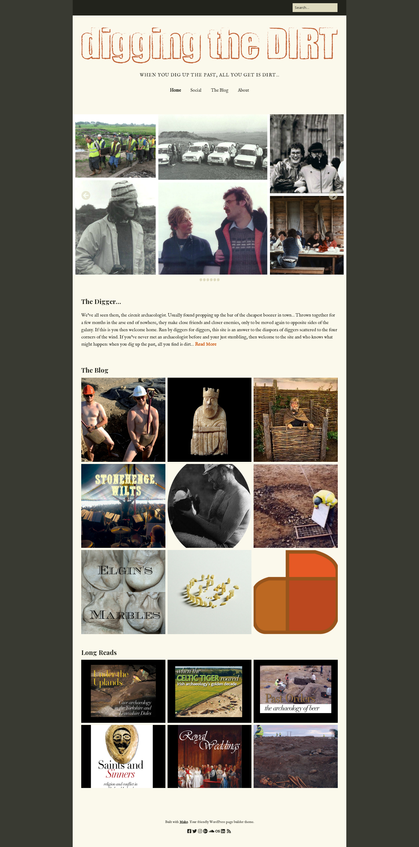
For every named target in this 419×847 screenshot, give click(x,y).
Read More (205, 344)
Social (196, 90)
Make (184, 822)
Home (175, 90)
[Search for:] (315, 7)
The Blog (219, 90)
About (243, 90)
